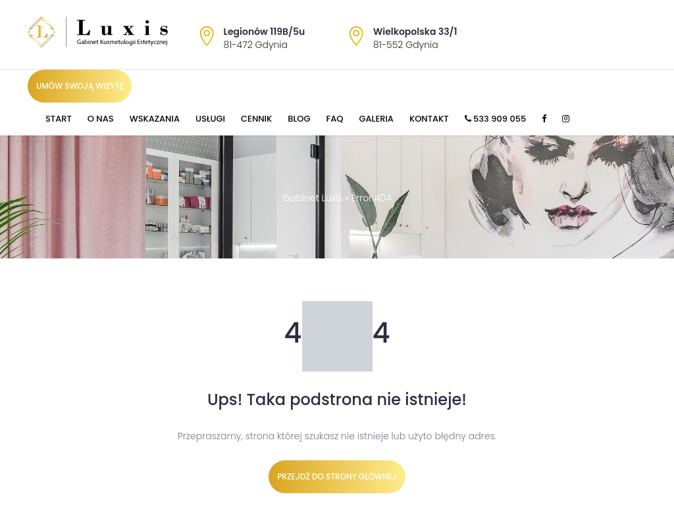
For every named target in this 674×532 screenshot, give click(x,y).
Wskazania (155, 118)
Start (58, 118)
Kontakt (429, 118)
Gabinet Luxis (312, 198)
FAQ (335, 118)
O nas (101, 118)
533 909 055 (496, 118)
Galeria (376, 118)
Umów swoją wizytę (79, 85)
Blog (299, 118)
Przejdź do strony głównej (337, 476)
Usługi (210, 118)
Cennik (256, 118)
